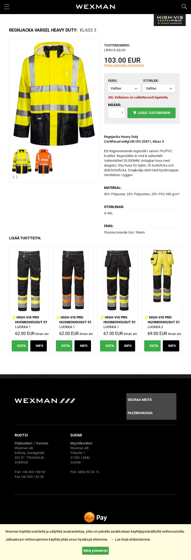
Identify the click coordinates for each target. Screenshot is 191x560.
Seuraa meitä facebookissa (140, 406)
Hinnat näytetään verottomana (124, 65)
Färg (112, 81)
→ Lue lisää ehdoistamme (130, 539)
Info (39, 346)
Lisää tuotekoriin (154, 113)
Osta (21, 346)
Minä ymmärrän (96, 551)
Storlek (150, 81)
